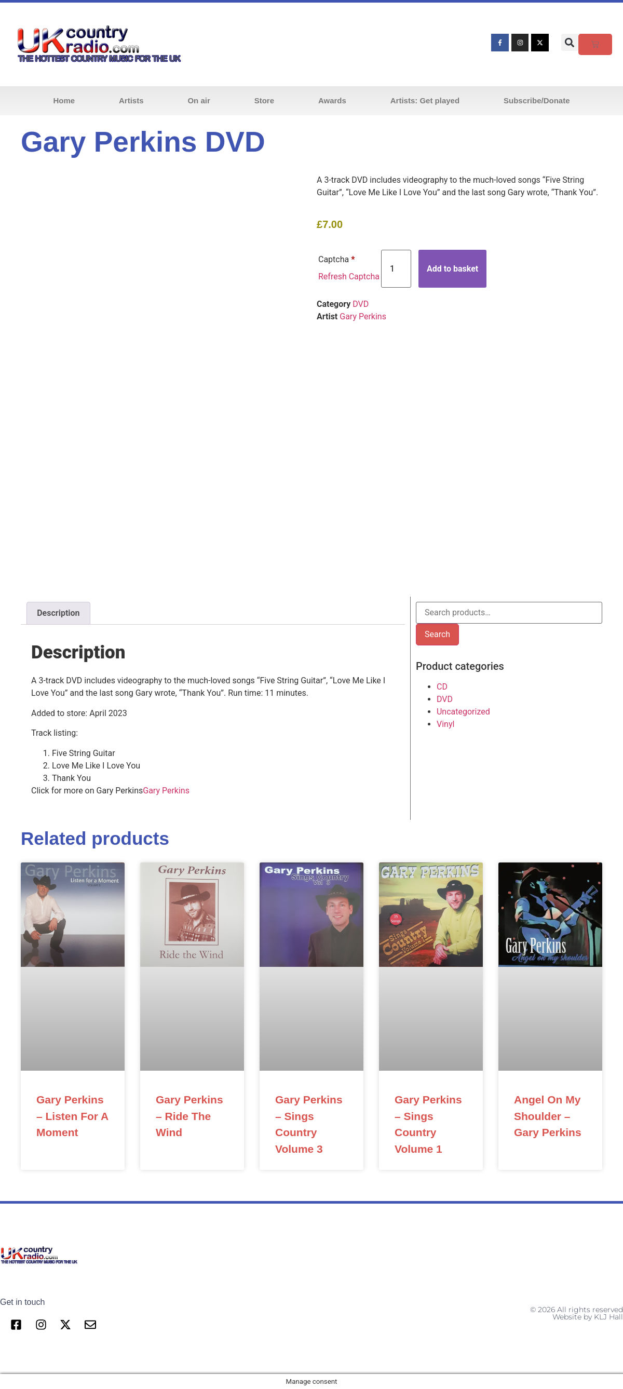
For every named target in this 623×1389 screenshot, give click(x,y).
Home (64, 100)
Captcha (336, 259)
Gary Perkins (363, 316)
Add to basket (452, 269)
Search (437, 634)
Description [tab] (58, 613)
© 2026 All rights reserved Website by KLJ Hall (576, 1313)
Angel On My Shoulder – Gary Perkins (547, 1116)
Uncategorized (463, 712)
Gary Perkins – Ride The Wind (189, 1116)
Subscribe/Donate (537, 100)
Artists (131, 100)
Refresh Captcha (349, 276)
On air (198, 100)
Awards (332, 100)
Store (264, 100)
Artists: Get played (424, 100)
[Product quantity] (396, 269)
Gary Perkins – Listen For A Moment (72, 1116)
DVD (361, 304)
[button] (569, 42)
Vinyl (445, 724)
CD (442, 687)
